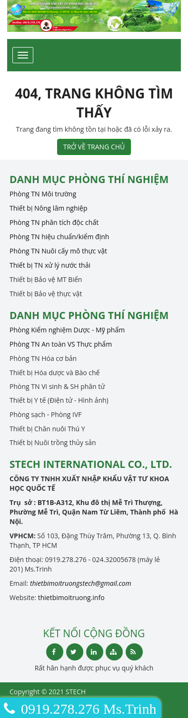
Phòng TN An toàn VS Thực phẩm (61, 344)
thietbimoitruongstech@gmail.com (80, 583)
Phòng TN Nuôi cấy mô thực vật (58, 250)
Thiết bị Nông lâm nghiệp (49, 208)
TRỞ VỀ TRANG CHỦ (94, 146)
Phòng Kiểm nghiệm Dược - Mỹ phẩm (67, 329)
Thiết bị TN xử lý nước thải (50, 265)
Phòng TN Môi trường (43, 193)
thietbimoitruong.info (71, 597)
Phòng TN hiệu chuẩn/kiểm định (59, 236)
